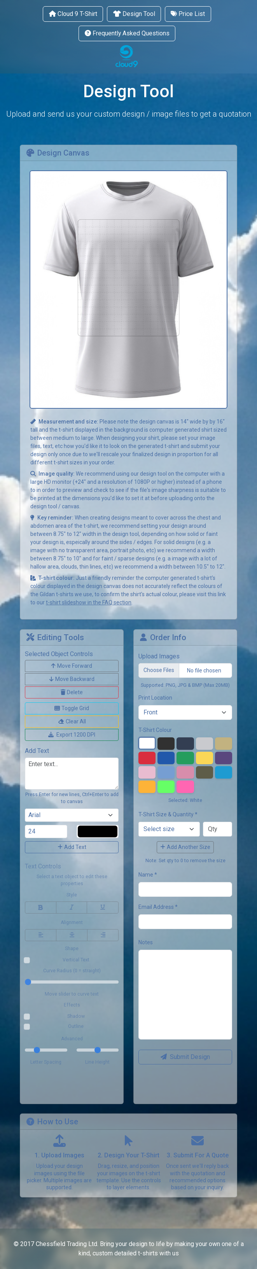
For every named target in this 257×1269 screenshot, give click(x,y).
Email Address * (158, 907)
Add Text (72, 847)
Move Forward (71, 666)
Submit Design (185, 1057)
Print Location (155, 698)
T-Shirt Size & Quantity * (168, 814)
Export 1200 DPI (71, 735)
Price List (188, 14)
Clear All (72, 721)
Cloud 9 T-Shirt (73, 14)
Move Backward (71, 679)
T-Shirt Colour (155, 730)
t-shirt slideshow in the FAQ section (88, 602)
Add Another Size (185, 847)
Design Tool (134, 14)
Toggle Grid (71, 708)
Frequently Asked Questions (127, 33)
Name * (147, 875)
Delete (72, 692)
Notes (145, 942)
